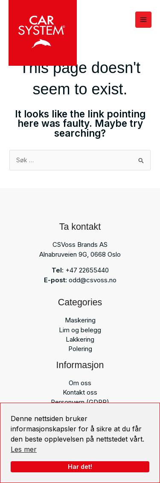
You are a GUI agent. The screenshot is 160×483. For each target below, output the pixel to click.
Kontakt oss (80, 392)
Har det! (80, 466)
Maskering (80, 320)
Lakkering (80, 339)
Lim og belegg (80, 330)
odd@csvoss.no (92, 280)
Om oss (80, 383)
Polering (80, 349)
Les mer (24, 449)
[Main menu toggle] (143, 20)
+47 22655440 (87, 270)
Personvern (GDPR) (80, 402)
